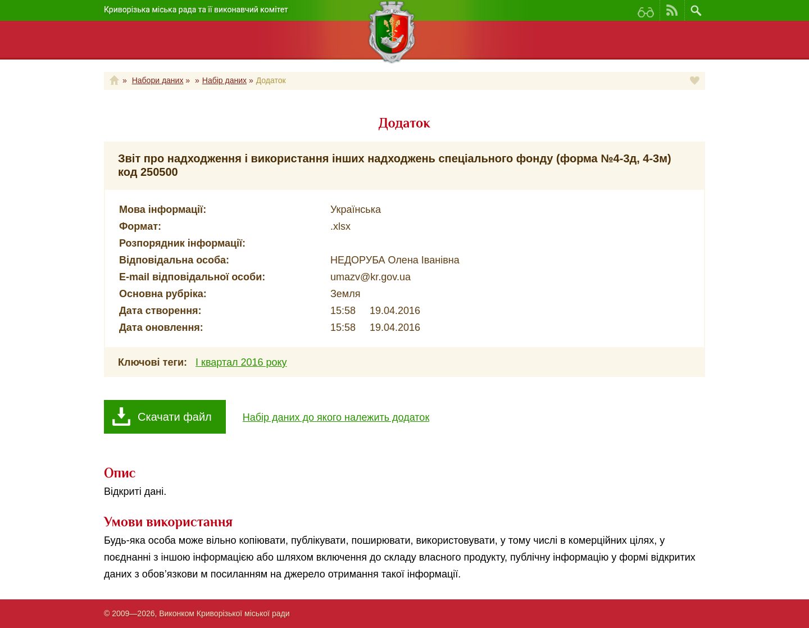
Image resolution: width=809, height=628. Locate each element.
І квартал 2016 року (241, 362)
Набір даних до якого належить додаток (336, 417)
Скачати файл (175, 417)
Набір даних (224, 80)
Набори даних (158, 80)
